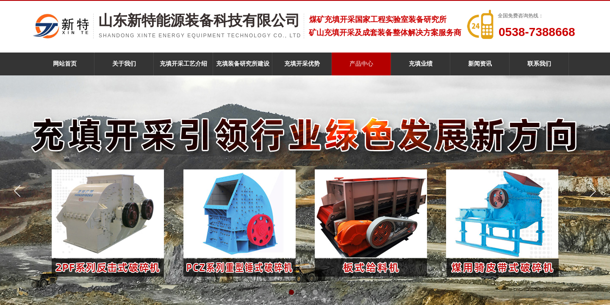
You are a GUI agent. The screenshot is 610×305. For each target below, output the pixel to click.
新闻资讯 (480, 64)
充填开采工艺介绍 (183, 64)
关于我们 (124, 64)
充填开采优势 (302, 64)
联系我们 (539, 64)
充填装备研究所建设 (242, 64)
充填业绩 (421, 64)
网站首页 (65, 64)
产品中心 (361, 64)
